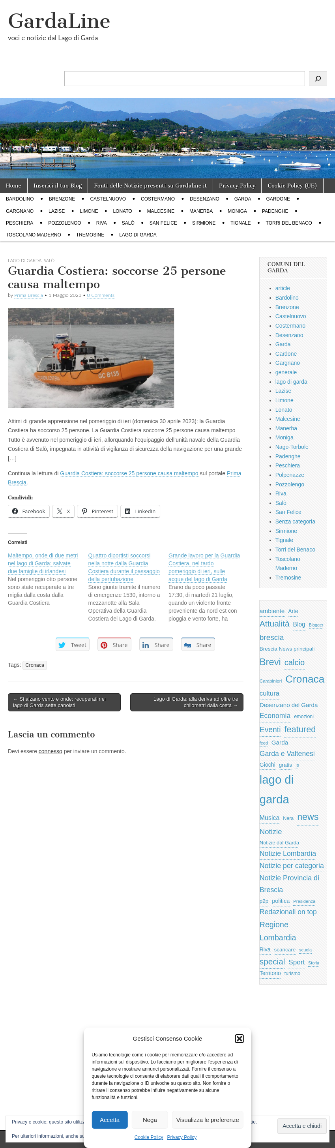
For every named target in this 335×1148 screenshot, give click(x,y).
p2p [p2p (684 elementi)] (264, 901)
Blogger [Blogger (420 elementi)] (316, 625)
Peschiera (19, 223)
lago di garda (138, 235)
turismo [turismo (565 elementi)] (292, 973)
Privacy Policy (182, 1137)
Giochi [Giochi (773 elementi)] (267, 765)
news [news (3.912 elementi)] (307, 817)
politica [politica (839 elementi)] (281, 901)
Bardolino (20, 199)
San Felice (163, 223)
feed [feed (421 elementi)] (264, 743)
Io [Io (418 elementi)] (297, 765)
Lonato (122, 211)
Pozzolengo (64, 223)
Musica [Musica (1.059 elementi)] (270, 817)
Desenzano (204, 199)
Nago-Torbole (292, 447)
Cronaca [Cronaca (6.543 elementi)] (304, 679)
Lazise (57, 211)
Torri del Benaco (289, 223)
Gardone (278, 199)
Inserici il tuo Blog (58, 185)
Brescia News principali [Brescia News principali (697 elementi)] (287, 649)
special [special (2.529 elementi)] (272, 961)
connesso (50, 751)
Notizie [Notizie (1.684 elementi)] (271, 831)
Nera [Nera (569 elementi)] (288, 818)
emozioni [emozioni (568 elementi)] (304, 716)
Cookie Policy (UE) (292, 185)
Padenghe (275, 211)
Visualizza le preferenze (207, 1119)
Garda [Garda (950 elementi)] (279, 742)
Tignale (240, 223)
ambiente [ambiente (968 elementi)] (272, 611)
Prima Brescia (28, 295)
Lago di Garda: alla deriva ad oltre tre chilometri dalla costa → (195, 702)
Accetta (110, 1119)
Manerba (201, 211)
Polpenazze (289, 475)
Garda (242, 199)
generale (286, 372)
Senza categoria (295, 521)
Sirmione (203, 223)
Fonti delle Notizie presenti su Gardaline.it (150, 185)
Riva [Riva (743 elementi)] (265, 949)
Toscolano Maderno (33, 235)
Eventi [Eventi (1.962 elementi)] (270, 729)
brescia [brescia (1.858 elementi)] (272, 637)
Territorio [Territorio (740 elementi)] (270, 973)
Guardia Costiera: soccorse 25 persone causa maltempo (129, 473)
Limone (89, 211)
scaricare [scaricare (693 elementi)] (285, 950)
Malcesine (160, 211)
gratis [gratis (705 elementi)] (285, 765)
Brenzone (62, 199)
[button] (239, 1039)
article (282, 288)
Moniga (237, 211)
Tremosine (90, 235)
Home (13, 185)
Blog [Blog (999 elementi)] (299, 624)
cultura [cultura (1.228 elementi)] (269, 693)
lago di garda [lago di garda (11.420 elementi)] (277, 789)
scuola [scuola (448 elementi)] (305, 949)
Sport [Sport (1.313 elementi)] (296, 962)
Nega (150, 1119)
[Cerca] (318, 78)
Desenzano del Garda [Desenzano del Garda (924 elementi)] (289, 705)
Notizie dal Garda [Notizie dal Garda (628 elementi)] (279, 843)
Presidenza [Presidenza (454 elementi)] (304, 901)
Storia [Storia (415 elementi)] (313, 962)
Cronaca (34, 665)
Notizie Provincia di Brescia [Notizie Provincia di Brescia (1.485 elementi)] (289, 884)
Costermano (158, 199)
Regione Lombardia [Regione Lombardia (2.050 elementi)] (278, 931)
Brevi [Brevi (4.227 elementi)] (270, 662)
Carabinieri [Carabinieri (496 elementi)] (271, 680)
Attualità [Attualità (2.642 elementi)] (275, 623)
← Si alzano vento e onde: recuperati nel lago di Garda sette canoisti (59, 702)
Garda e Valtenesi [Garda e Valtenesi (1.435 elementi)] (287, 754)
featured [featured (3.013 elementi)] (300, 729)
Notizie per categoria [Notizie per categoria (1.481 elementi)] (292, 866)
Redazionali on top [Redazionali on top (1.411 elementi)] (288, 912)
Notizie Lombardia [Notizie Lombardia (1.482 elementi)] (288, 853)
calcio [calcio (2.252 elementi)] (294, 662)
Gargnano (20, 211)
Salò (128, 223)
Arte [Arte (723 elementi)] (293, 611)
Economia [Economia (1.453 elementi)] (275, 716)
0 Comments (101, 295)
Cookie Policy (149, 1137)
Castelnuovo (108, 199)
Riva (101, 223)
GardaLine (59, 21)
